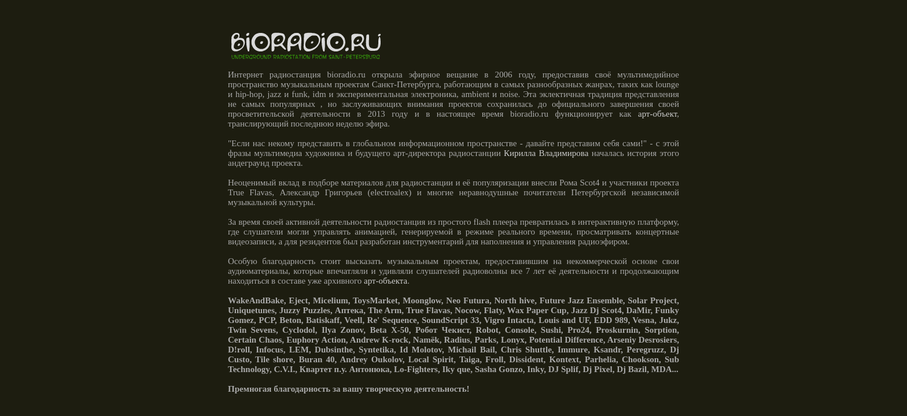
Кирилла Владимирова (546, 153)
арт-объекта (385, 280)
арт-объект (657, 113)
